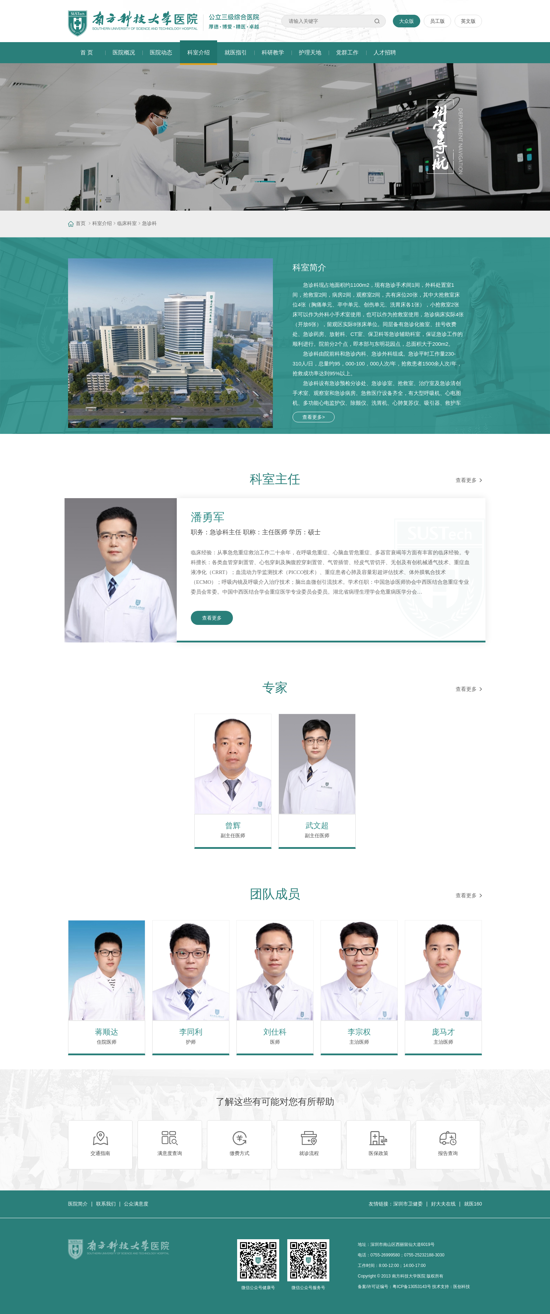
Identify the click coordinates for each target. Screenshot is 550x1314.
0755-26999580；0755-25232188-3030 (407, 1255)
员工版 (437, 21)
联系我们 (106, 1204)
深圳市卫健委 (408, 1204)
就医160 (473, 1204)
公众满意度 (136, 1204)
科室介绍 (102, 223)
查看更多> (313, 417)
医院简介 (78, 1204)
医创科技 (461, 1286)
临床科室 (127, 223)
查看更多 (469, 480)
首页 (81, 223)
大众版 (406, 21)
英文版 (468, 21)
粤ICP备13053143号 (412, 1286)
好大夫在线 (443, 1204)
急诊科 (149, 223)
